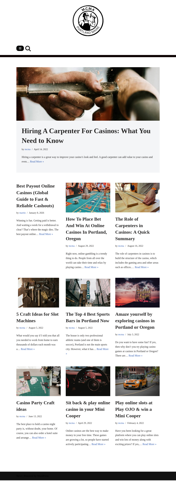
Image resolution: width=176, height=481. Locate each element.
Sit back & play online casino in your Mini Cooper (88, 410)
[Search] (28, 48)
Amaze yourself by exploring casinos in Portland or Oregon (135, 321)
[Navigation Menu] (20, 48)
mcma (28, 149)
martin (22, 213)
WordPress (43, 476)
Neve (19, 476)
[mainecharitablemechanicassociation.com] (88, 20)
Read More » (37, 161)
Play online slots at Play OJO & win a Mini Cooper (133, 410)
